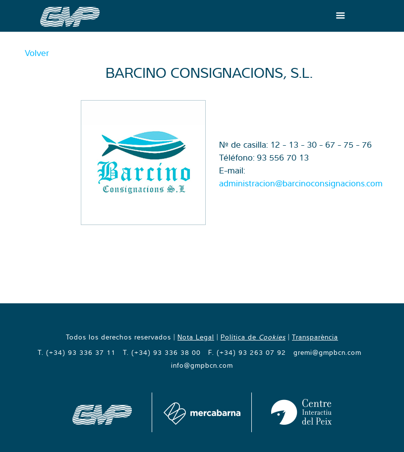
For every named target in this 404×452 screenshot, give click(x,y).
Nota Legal (195, 337)
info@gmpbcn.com (202, 365)
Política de (253, 337)
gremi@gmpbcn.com (327, 352)
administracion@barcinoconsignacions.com (301, 183)
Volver (37, 53)
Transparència (315, 337)
